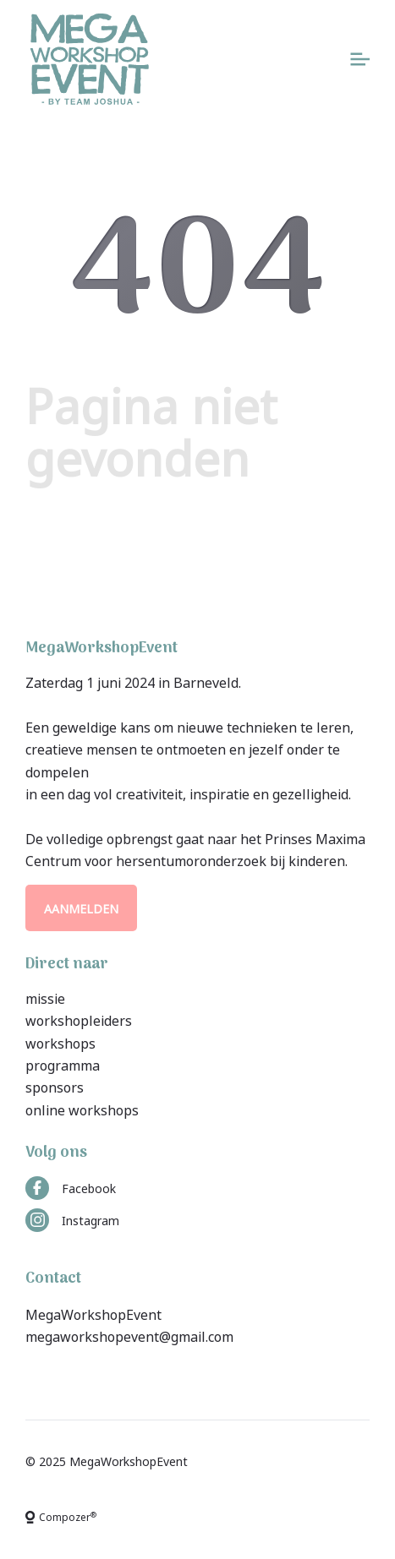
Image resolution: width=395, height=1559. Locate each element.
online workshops (82, 1108)
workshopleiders (78, 1019)
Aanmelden (81, 908)
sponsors (54, 1086)
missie (45, 997)
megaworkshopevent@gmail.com (129, 1335)
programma (62, 1064)
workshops (60, 1042)
